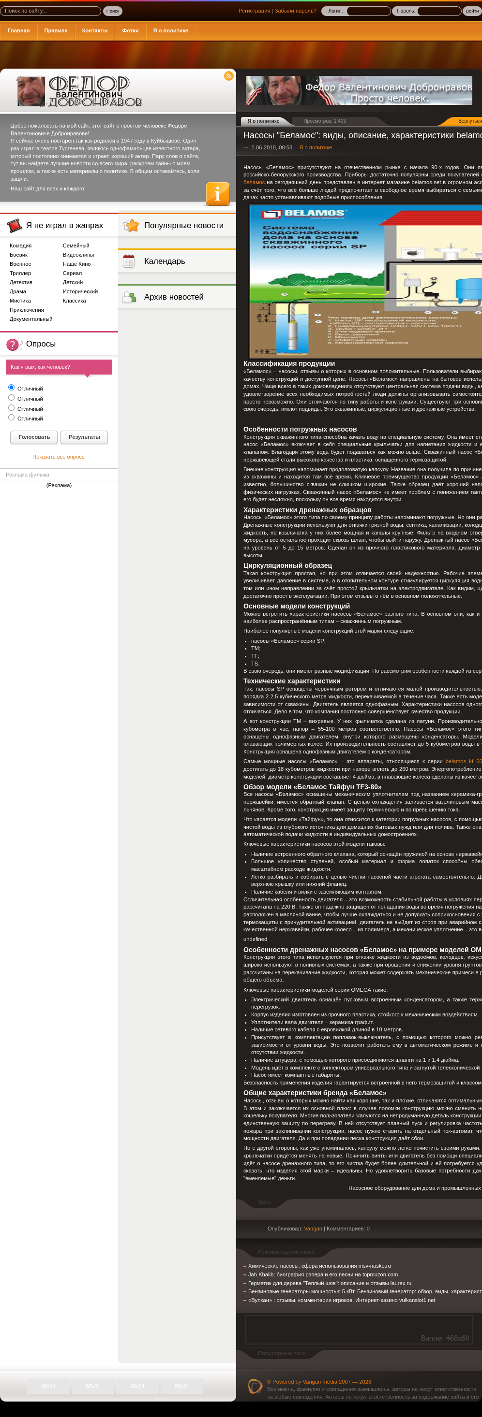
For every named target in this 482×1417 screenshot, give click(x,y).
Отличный (29, 388)
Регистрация (254, 11)
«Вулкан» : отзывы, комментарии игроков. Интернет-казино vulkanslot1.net (342, 1300)
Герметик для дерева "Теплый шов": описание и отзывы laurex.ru (329, 1283)
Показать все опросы (59, 457)
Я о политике (315, 147)
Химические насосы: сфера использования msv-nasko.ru (319, 1266)
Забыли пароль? (295, 11)
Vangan (313, 1228)
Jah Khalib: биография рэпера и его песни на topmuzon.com (323, 1274)
